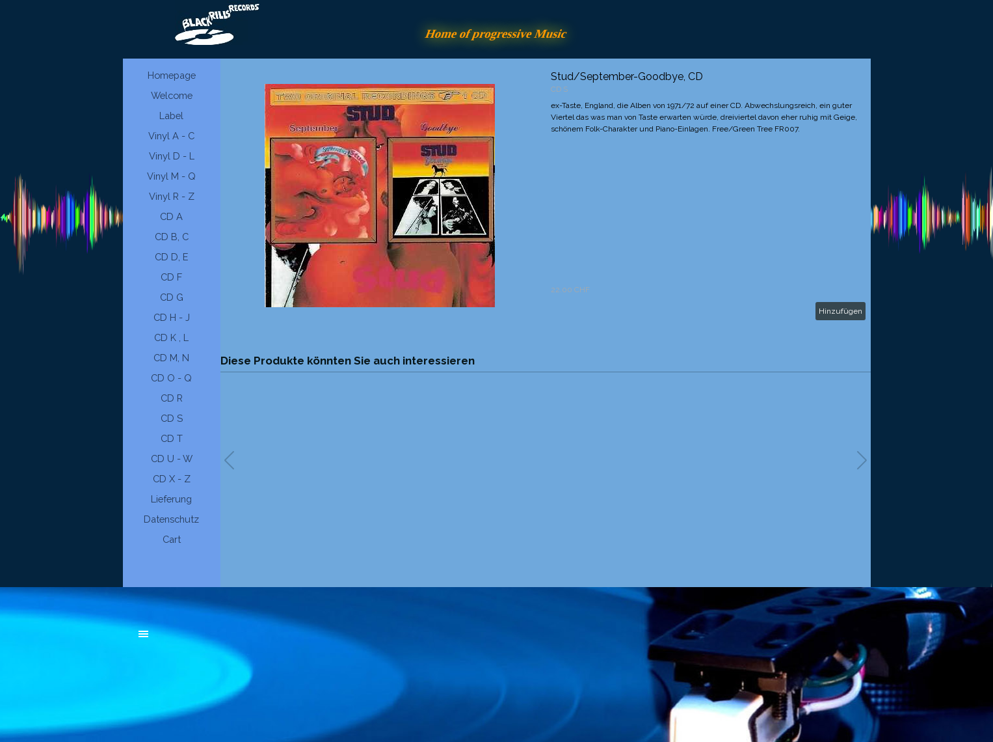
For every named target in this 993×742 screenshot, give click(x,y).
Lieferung (171, 498)
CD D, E (172, 256)
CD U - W (171, 458)
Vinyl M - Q (171, 176)
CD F (171, 276)
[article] (545, 195)
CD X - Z (172, 478)
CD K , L (171, 337)
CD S (172, 418)
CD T (172, 438)
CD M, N (171, 357)
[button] (862, 460)
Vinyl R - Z (171, 196)
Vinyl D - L (171, 155)
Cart (172, 539)
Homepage (172, 75)
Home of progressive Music (497, 33)
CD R (172, 398)
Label (171, 115)
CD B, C (172, 236)
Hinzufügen (840, 311)
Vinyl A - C (171, 135)
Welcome (171, 95)
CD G (171, 297)
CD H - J (171, 317)
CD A (171, 216)
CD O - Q (171, 377)
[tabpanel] (237, 640)
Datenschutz (171, 519)
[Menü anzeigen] (144, 634)
